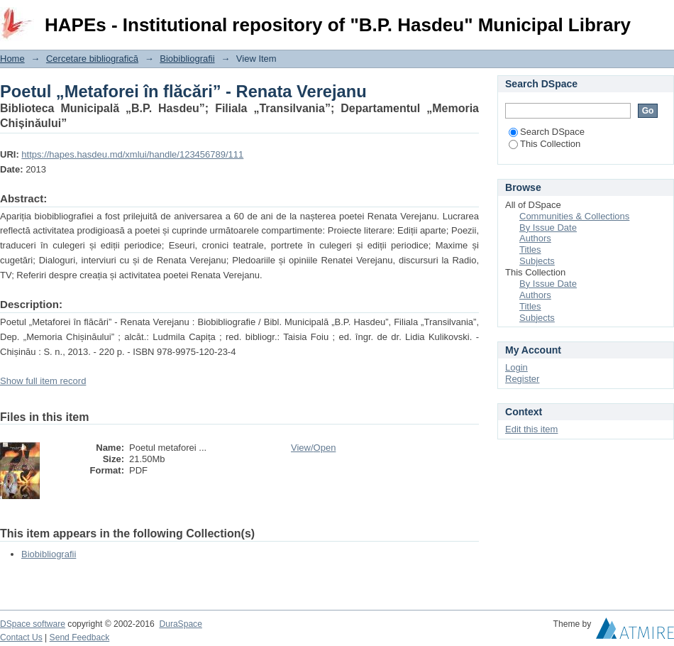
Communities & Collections (574, 216)
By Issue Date (548, 227)
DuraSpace (180, 624)
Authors (535, 238)
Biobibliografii (187, 58)
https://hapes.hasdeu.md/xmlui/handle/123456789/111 (132, 154)
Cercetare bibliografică (92, 58)
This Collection (544, 143)
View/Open (313, 447)
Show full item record (43, 381)
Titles (530, 249)
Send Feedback (80, 637)
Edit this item (531, 429)
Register (522, 378)
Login (662, 17)
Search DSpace (547, 131)
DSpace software (32, 624)
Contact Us (21, 637)
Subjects (537, 261)
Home (12, 58)
